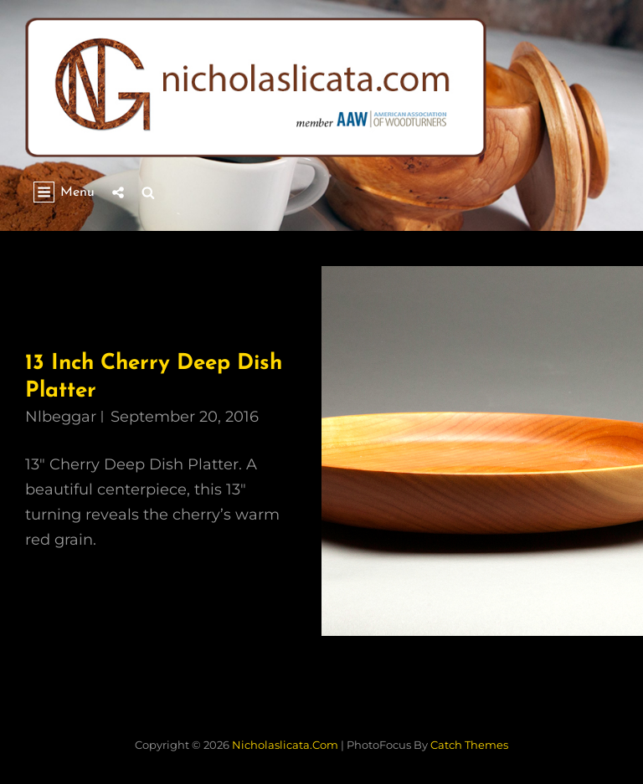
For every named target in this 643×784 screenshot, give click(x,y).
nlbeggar (60, 416)
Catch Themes (469, 744)
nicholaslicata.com (285, 744)
